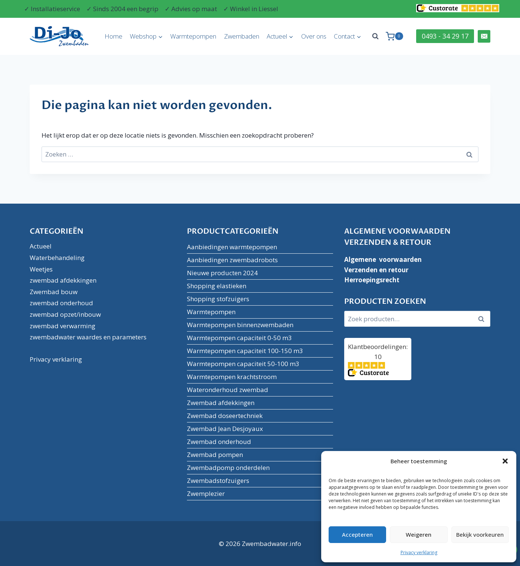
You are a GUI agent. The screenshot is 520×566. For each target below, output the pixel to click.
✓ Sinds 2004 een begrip (122, 8)
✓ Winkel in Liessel (250, 8)
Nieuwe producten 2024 (222, 273)
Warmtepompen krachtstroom (232, 376)
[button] (505, 461)
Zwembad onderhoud (219, 441)
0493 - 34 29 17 (445, 36)
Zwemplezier (206, 493)
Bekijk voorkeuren (480, 534)
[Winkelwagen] (394, 36)
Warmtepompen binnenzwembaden (240, 324)
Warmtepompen (193, 36)
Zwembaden (241, 36)
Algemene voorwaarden (383, 259)
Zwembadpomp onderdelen (228, 467)
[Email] (484, 36)
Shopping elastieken (216, 286)
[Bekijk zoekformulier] (375, 36)
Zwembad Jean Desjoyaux (225, 428)
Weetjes (41, 269)
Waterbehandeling (57, 257)
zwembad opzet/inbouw (65, 314)
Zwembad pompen (215, 454)
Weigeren (418, 534)
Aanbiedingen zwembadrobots (232, 260)
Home (113, 36)
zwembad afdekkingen (63, 280)
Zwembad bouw (54, 291)
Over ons (313, 36)
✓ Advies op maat (191, 8)
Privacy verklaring (419, 552)
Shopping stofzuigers (218, 298)
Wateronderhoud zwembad (227, 389)
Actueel (41, 246)
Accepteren (357, 534)
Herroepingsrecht (371, 280)
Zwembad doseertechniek (225, 415)
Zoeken (483, 319)
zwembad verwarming (62, 326)
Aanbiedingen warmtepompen (232, 247)
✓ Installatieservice (52, 8)
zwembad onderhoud (61, 303)
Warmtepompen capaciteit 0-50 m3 (239, 337)
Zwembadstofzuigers (218, 480)
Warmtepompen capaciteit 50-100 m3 (243, 363)
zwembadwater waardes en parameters (88, 337)
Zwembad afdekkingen (220, 402)
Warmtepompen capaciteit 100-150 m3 (245, 350)
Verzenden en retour (376, 270)
